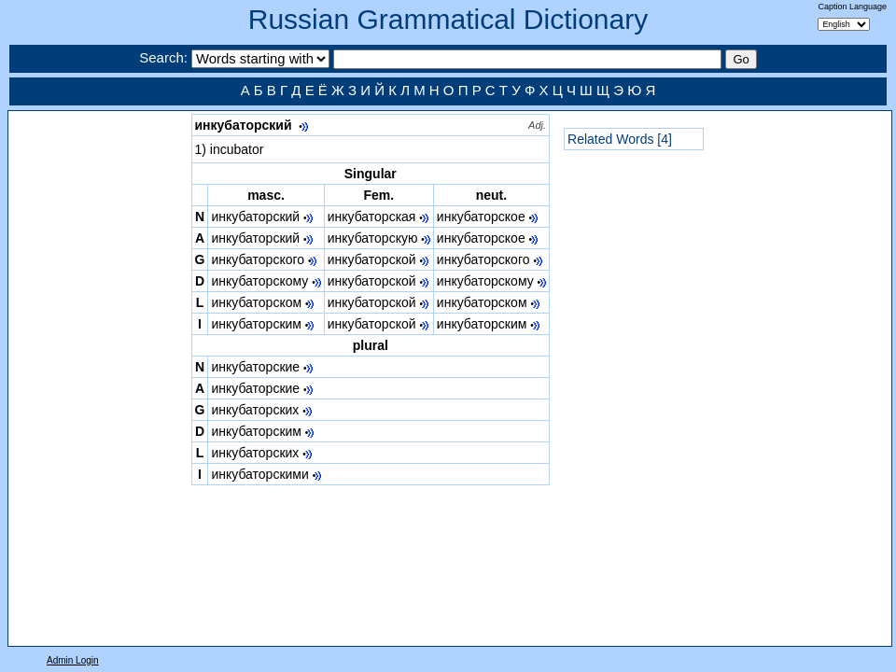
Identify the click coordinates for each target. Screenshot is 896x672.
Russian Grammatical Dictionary (448, 19)
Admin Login (73, 660)
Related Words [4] (619, 139)
